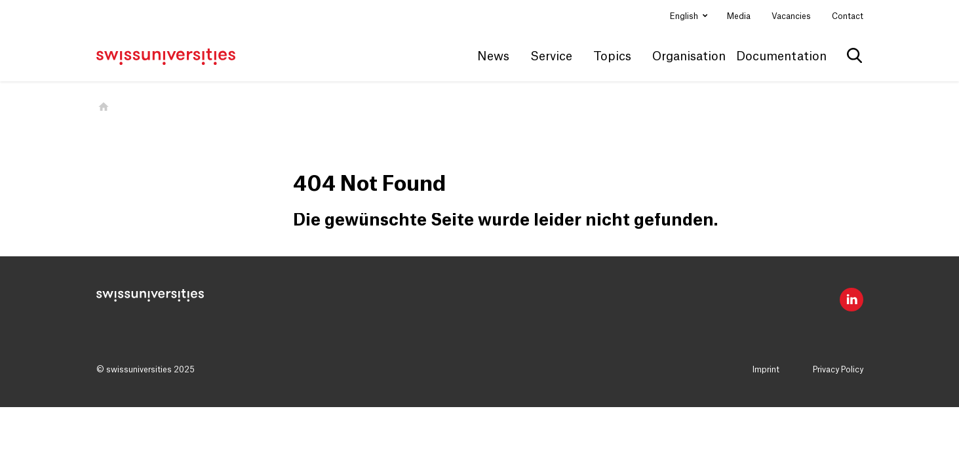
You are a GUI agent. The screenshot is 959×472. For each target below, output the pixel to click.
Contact (847, 16)
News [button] (493, 56)
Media (739, 16)
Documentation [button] (781, 56)
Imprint (766, 370)
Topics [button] (612, 56)
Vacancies (791, 16)
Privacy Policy (838, 370)
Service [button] (551, 56)
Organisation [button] (689, 56)
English (685, 16)
